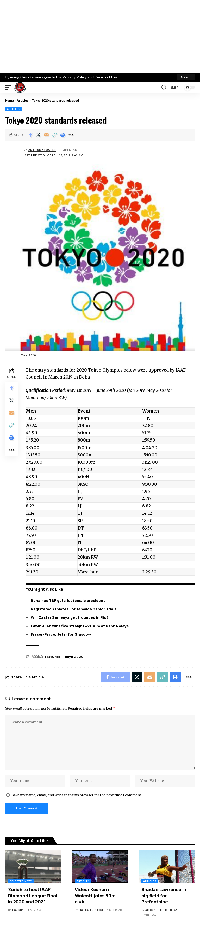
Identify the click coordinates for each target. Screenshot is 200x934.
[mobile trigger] (9, 87)
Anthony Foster (42, 150)
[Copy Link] (54, 135)
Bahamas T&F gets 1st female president (68, 600)
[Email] (46, 135)
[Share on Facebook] (30, 135)
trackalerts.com (91, 910)
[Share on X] (38, 135)
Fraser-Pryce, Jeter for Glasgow (61, 634)
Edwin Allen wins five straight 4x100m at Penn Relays (80, 625)
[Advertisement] (100, 36)
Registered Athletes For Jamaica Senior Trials (73, 609)
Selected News (21, 881)
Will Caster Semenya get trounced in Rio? (70, 617)
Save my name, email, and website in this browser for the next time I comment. (77, 795)
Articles (23, 100)
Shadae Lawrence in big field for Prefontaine (163, 895)
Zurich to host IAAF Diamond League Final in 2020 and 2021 (32, 895)
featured (52, 656)
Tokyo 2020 (73, 656)
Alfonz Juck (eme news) (161, 910)
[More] (70, 135)
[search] (164, 87)
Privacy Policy (74, 77)
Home (9, 100)
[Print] (62, 135)
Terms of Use (106, 77)
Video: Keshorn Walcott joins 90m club (95, 895)
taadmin (18, 910)
